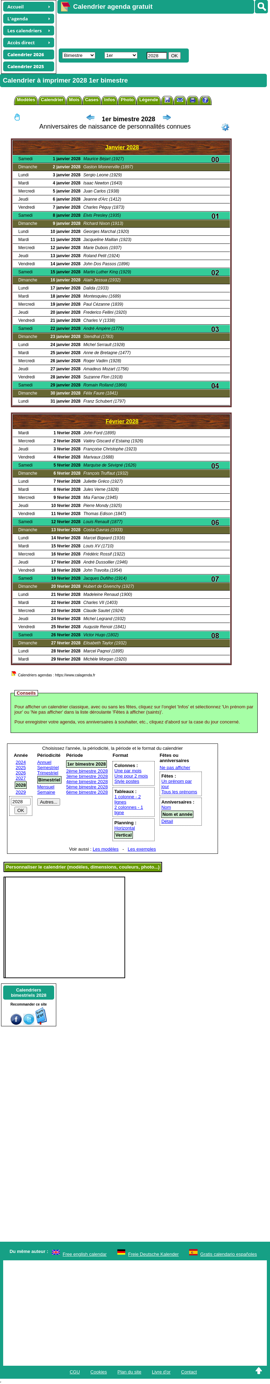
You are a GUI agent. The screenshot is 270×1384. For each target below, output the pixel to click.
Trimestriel (47, 772)
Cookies (98, 1372)
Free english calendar (85, 1254)
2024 (21, 762)
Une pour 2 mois (131, 776)
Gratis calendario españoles (228, 1254)
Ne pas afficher (175, 767)
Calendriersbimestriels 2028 (28, 992)
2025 (21, 767)
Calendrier (52, 99)
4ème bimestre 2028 (87, 781)
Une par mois (127, 770)
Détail (167, 821)
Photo (127, 99)
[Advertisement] (160, 30)
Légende (148, 99)
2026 (21, 772)
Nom (166, 807)
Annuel (44, 762)
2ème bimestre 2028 (87, 771)
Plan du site (129, 1372)
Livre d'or (161, 1372)
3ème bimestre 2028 (87, 776)
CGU (75, 1372)
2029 (21, 792)
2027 (21, 778)
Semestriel (48, 767)
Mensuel (45, 787)
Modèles (26, 99)
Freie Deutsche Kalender (153, 1254)
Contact (189, 1372)
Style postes (126, 781)
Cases (91, 99)
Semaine (46, 792)
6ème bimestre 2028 (87, 792)
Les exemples (142, 849)
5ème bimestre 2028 (87, 787)
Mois (74, 99)
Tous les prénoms (179, 791)
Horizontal (124, 828)
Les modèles (106, 849)
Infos (109, 99)
